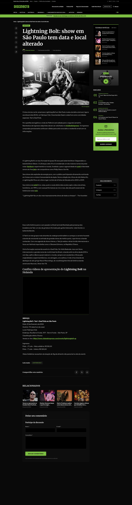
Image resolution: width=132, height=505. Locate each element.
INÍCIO (15, 12)
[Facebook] (107, 1)
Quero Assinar (106, 144)
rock (36, 191)
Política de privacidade (44, 1)
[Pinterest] (113, 1)
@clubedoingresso (72, 126)
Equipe (36, 1)
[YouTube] (109, 1)
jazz (34, 169)
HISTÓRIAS (31, 12)
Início (14, 21)
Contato (54, 1)
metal (35, 185)
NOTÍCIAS (22, 12)
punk (79, 166)
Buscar (116, 6)
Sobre (31, 1)
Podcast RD (70, 6)
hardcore (30, 166)
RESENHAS (41, 12)
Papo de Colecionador (82, 6)
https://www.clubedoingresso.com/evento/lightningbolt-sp (54, 338)
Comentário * (29, 435)
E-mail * (59, 426)
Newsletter (107, 6)
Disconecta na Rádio (57, 6)
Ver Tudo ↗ (113, 27)
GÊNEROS (79, 12)
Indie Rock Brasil (96, 6)
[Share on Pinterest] (16, 42)
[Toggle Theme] (117, 12)
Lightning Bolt (37, 362)
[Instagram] (111, 1)
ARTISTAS (71, 12)
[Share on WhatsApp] (16, 37)
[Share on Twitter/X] (16, 33)
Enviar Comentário (35, 454)
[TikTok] (116, 1)
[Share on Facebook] (16, 28)
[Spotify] (118, 1)
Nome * (27, 426)
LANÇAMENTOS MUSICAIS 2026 (56, 12)
